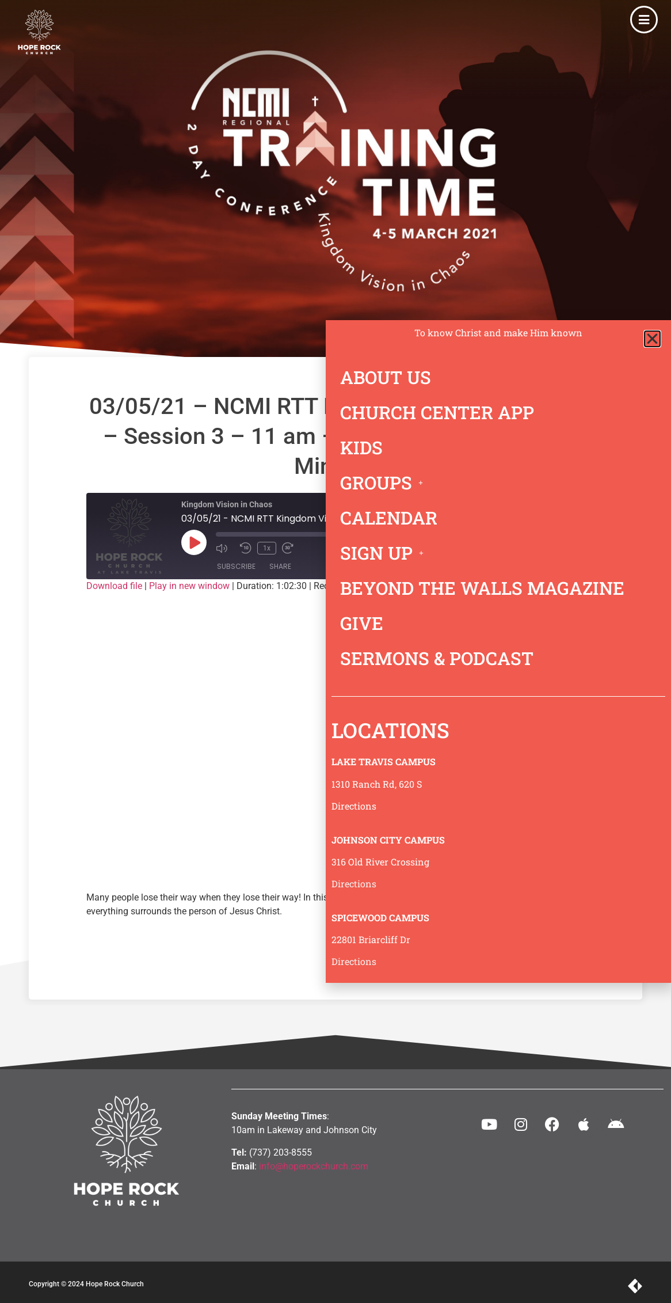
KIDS (361, 447)
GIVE (361, 623)
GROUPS (384, 482)
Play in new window (189, 585)
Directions (353, 806)
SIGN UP (385, 552)
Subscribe (236, 566)
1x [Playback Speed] (266, 548)
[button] (652, 339)
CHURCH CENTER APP (437, 412)
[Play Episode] (194, 542)
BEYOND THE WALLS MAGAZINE (482, 587)
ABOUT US (385, 377)
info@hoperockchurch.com (313, 1166)
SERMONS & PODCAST (436, 658)
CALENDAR (388, 517)
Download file (114, 585)
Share (280, 566)
